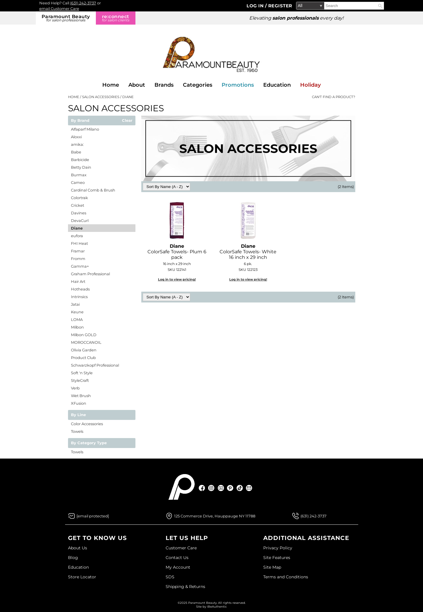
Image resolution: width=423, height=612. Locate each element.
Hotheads (80, 289)
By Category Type (89, 443)
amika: (77, 144)
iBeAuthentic (217, 606)
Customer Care (181, 548)
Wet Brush (81, 395)
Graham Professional (90, 273)
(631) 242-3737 (83, 3)
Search (380, 6)
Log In (256, 5)
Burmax (78, 174)
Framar (78, 251)
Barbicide (80, 159)
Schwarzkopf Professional (95, 365)
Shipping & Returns (185, 586)
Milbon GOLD (83, 334)
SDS (170, 576)
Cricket (77, 205)
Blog (73, 557)
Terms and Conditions (285, 576)
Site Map (272, 567)
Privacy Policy (277, 548)
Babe (76, 152)
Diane (77, 228)
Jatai (75, 304)
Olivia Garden (83, 350)
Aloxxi (76, 136)
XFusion (78, 403)
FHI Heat (79, 243)
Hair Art (78, 281)
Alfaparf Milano (85, 129)
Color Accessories (87, 423)
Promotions (238, 85)
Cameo (78, 182)
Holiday (310, 85)
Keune (77, 312)
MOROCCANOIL (86, 342)
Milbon (77, 327)
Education (277, 85)
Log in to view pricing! (177, 279)
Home (110, 85)
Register (280, 5)
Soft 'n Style (82, 372)
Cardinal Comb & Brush (93, 190)
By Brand (80, 121)
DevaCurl (80, 220)
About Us (77, 548)
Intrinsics (79, 296)
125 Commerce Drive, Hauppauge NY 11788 (214, 516)
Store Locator (82, 576)
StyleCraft (80, 380)
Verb (75, 388)
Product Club (83, 357)
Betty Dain (81, 167)
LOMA (77, 319)
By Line (78, 415)
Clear (127, 121)
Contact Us (177, 557)
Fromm (78, 258)
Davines (78, 213)
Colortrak (79, 197)
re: (116, 18)
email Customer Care (59, 8)
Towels (77, 431)
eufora (77, 235)
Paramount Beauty (66, 18)
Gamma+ (80, 266)
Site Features (276, 557)
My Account (178, 567)
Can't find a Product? (333, 97)
